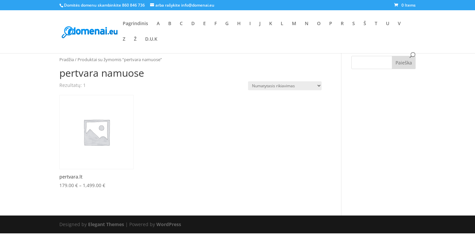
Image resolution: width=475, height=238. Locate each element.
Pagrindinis (135, 23)
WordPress (168, 224)
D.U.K (151, 39)
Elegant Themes (106, 224)
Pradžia (66, 59)
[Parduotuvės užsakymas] (285, 85)
